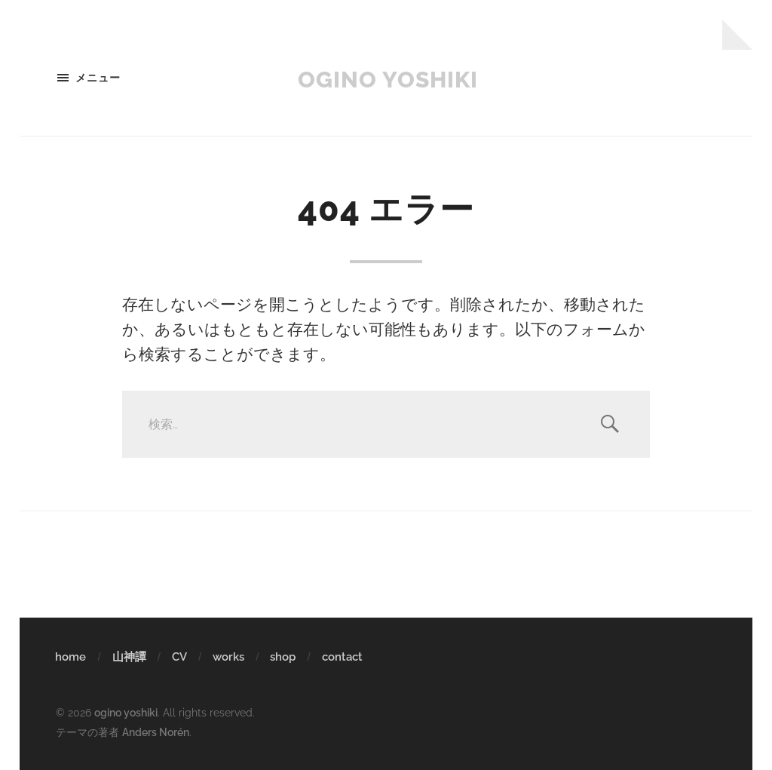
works (228, 657)
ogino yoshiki (388, 78)
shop (283, 657)
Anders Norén (155, 731)
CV (179, 657)
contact (342, 657)
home (70, 657)
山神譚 (129, 657)
